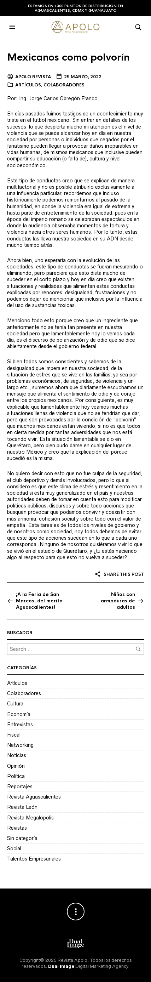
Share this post (119, 574)
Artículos (28, 85)
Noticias (16, 755)
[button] (13, 27)
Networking (20, 745)
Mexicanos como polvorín (68, 57)
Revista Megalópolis (30, 818)
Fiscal (14, 735)
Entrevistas (20, 724)
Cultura (15, 703)
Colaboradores (64, 85)
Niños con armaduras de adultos (118, 600)
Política (16, 776)
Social (14, 848)
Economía (18, 714)
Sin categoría (22, 838)
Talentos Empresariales (34, 859)
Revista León (22, 807)
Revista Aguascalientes (34, 797)
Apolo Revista (33, 77)
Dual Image (61, 966)
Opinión (16, 766)
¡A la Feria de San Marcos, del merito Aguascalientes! (39, 600)
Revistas (17, 828)
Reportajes (20, 786)
